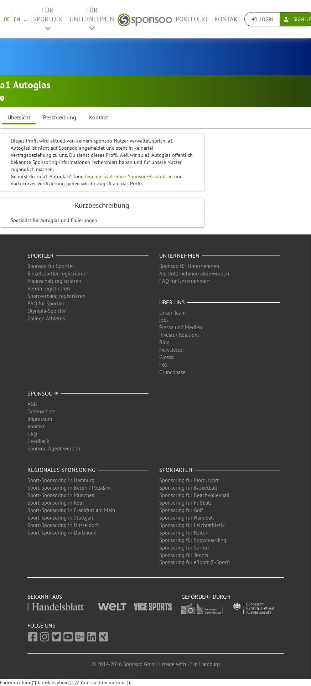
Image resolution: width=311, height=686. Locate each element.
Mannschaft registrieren (54, 281)
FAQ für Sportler (45, 303)
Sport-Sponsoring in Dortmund (62, 532)
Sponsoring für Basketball (188, 487)
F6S (163, 364)
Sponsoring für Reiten (183, 532)
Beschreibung (59, 117)
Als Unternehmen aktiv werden (194, 273)
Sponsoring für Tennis (183, 555)
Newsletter (171, 349)
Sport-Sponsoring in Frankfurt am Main (71, 510)
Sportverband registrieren (56, 296)
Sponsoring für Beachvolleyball (194, 495)
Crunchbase (172, 372)
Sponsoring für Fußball (185, 502)
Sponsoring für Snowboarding (192, 540)
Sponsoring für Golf (181, 510)
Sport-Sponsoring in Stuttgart (60, 517)
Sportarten (175, 469)
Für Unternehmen (91, 18)
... (26, 19)
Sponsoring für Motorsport (189, 480)
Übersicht (18, 117)
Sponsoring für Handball (186, 517)
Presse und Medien (180, 327)
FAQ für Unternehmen (184, 281)
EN (17, 19)
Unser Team (172, 312)
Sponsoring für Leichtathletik (192, 525)
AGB (32, 404)
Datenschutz (41, 411)
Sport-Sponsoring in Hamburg (60, 480)
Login (262, 19)
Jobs (164, 319)
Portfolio (191, 19)
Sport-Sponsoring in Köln (55, 502)
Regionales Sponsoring (61, 469)
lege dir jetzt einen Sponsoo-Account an (129, 176)
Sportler (40, 255)
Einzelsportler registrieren (57, 273)
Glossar (167, 357)
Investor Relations (179, 334)
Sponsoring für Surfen (184, 547)
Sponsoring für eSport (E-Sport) (194, 562)
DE (7, 19)
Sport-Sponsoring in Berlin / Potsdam (69, 487)
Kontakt (227, 19)
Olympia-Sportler (46, 311)
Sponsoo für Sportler (50, 266)
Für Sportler (47, 18)
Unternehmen (179, 255)
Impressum (39, 419)
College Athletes (46, 318)
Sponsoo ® (42, 393)
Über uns (172, 302)
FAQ (32, 433)
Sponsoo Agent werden (53, 448)
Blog (164, 342)
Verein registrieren (48, 288)
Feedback (38, 441)
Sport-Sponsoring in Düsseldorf (62, 525)
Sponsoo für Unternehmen (189, 266)
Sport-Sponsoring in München (61, 495)
